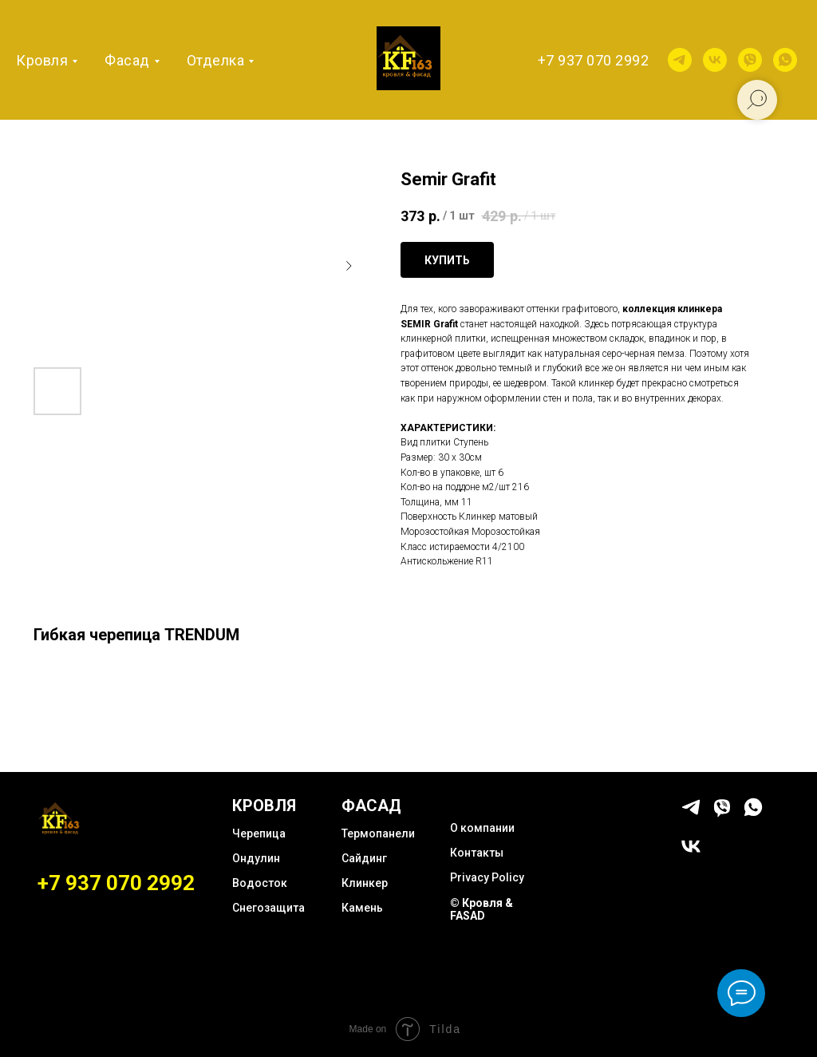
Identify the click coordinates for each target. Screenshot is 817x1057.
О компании (482, 827)
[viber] (750, 60)
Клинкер (364, 883)
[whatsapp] (785, 60)
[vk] (715, 60)
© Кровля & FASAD (481, 909)
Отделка (216, 60)
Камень (362, 907)
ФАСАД (371, 805)
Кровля (42, 60)
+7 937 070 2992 (593, 60)
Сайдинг (364, 858)
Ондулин (256, 858)
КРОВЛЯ (264, 805)
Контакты (476, 852)
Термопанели (378, 833)
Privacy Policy (487, 877)
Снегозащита (268, 907)
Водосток (259, 883)
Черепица (259, 833)
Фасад (127, 60)
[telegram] (680, 60)
